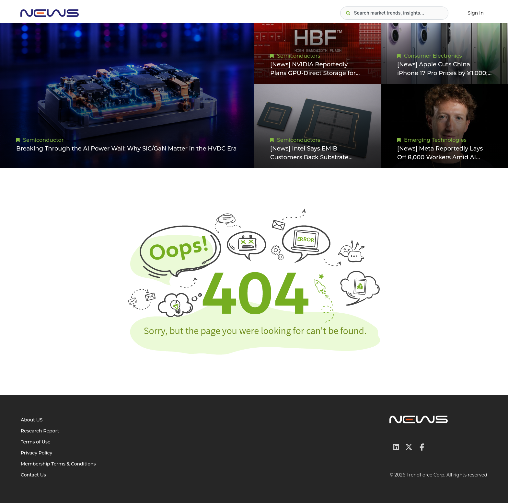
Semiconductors (298, 56)
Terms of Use (36, 442)
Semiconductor (43, 140)
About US (32, 420)
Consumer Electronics (433, 56)
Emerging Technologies (435, 140)
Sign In (476, 13)
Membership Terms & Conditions (58, 464)
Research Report (40, 431)
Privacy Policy (36, 453)
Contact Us (33, 475)
